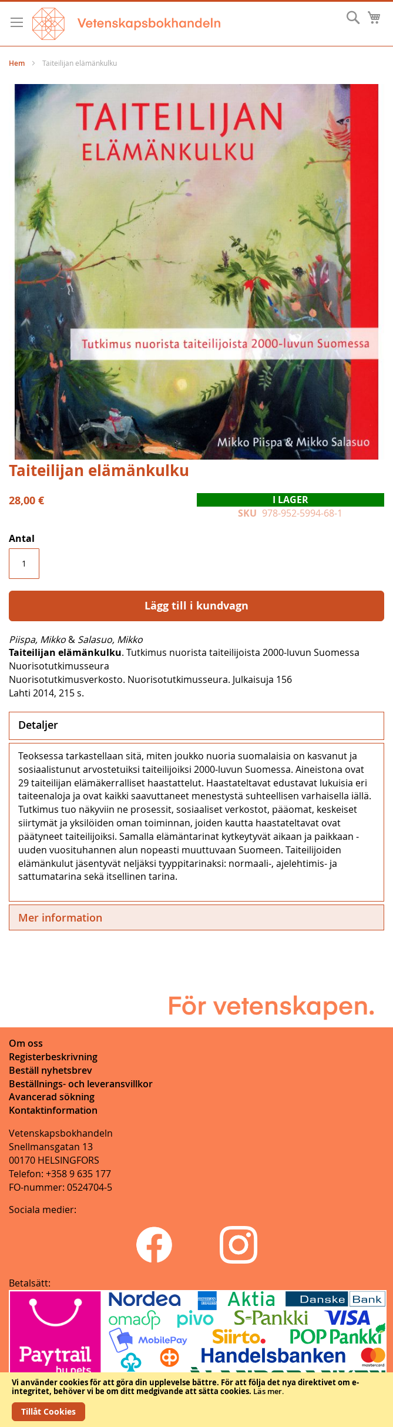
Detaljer (38, 725)
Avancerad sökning (52, 1096)
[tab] (196, 726)
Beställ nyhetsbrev (50, 1070)
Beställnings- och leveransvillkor (81, 1083)
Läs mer (267, 1391)
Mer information (60, 917)
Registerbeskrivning (53, 1056)
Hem (17, 63)
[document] (196, 1399)
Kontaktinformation (53, 1110)
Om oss (26, 1043)
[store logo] (126, 24)
